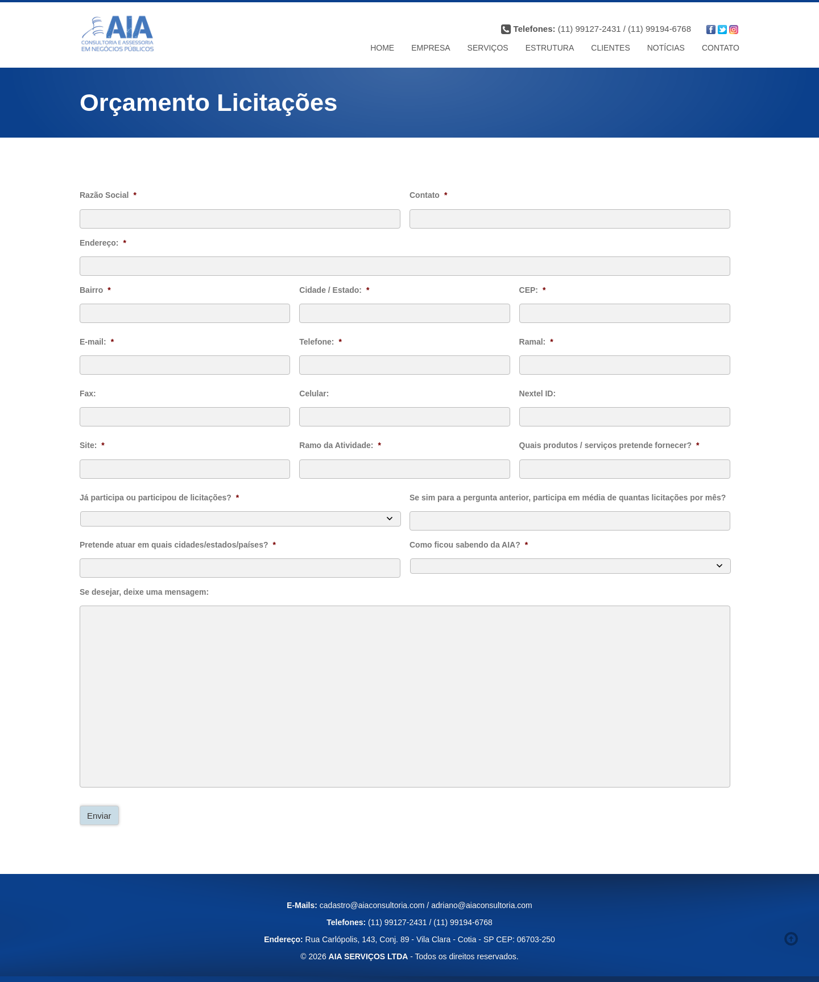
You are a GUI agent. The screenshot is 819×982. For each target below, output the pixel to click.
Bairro (95, 290)
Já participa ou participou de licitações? (159, 497)
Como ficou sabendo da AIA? (469, 544)
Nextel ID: (537, 393)
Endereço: (103, 242)
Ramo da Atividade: (340, 445)
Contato (428, 195)
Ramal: (536, 341)
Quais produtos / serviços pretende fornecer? (609, 445)
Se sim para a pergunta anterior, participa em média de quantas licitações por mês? (568, 497)
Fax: (88, 393)
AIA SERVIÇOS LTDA (368, 956)
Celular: (314, 393)
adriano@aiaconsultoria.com (481, 905)
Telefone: (320, 341)
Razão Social (108, 195)
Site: (92, 445)
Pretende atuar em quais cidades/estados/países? (178, 544)
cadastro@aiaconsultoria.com (372, 905)
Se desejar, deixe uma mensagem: (144, 591)
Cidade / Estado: (334, 290)
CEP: (532, 290)
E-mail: (97, 341)
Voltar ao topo (793, 939)
